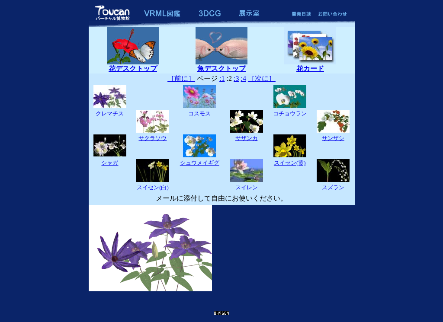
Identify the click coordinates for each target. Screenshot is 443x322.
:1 (222, 78)
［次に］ (262, 78)
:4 (243, 78)
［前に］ (181, 78)
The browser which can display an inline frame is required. (222, 254)
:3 (236, 78)
